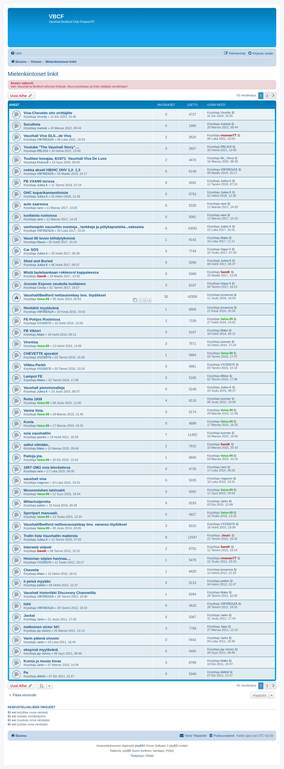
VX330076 (44, 323)
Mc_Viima (227, 158)
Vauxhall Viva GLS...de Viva (47, 136)
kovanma (226, 294)
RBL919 (42, 151)
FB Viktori (32, 331)
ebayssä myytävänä (41, 650)
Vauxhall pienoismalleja (44, 388)
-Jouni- (225, 535)
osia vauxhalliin (37, 433)
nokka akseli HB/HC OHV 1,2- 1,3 (52, 170)
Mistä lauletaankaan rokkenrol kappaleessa (61, 272)
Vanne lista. (34, 410)
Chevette (31, 570)
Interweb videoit (37, 547)
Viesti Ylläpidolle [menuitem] (193, 735)
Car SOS (31, 250)
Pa (26, 672)
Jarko (224, 501)
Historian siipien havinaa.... (47, 558)
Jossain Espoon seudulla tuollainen (55, 284)
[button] (273, 95)
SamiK (41, 276)
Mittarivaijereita (37, 502)
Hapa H (225, 249)
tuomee (225, 341)
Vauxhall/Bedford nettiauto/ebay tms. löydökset (65, 295)
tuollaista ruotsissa (40, 215)
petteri (41, 505)
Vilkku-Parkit (35, 365)
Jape (223, 626)
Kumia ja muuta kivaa (42, 661)
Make (224, 237)
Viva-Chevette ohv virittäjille (48, 113)
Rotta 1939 (33, 399)
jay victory (43, 630)
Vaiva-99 (43, 299)
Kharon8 (43, 162)
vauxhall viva (35, 479)
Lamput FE (33, 376)
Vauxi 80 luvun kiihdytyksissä (49, 238)
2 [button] (267, 95)
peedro (41, 437)
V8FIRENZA (45, 139)
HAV (27, 604)
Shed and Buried (38, 261)
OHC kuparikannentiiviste (46, 193)
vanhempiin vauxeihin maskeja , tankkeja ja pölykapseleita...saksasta (84, 227)
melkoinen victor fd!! (42, 627)
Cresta (41, 287)
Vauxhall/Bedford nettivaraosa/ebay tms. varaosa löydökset (75, 524)
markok (42, 128)
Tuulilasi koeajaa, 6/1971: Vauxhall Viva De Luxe (65, 158)
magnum (43, 482)
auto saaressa (36, 204)
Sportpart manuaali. (41, 513)
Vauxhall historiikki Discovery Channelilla (60, 593)
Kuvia (29, 422)
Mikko (41, 380)
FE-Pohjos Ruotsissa (42, 319)
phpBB (139, 745)
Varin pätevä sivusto (41, 638)
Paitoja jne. (33, 456)
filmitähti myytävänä (41, 308)
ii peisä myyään (37, 581)
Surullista (32, 124)
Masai (41, 242)
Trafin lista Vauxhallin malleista (51, 536)
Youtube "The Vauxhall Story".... (51, 147)
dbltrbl (41, 676)
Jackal (29, 615)
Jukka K (42, 185)
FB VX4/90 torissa (39, 181)
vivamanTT (228, 135)
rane (40, 207)
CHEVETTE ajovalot (41, 353)
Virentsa (31, 342)
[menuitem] (16, 53)
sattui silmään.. (37, 445)
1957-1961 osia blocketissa (47, 467)
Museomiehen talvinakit (44, 490)
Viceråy (42, 116)
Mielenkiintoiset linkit (33, 74)
